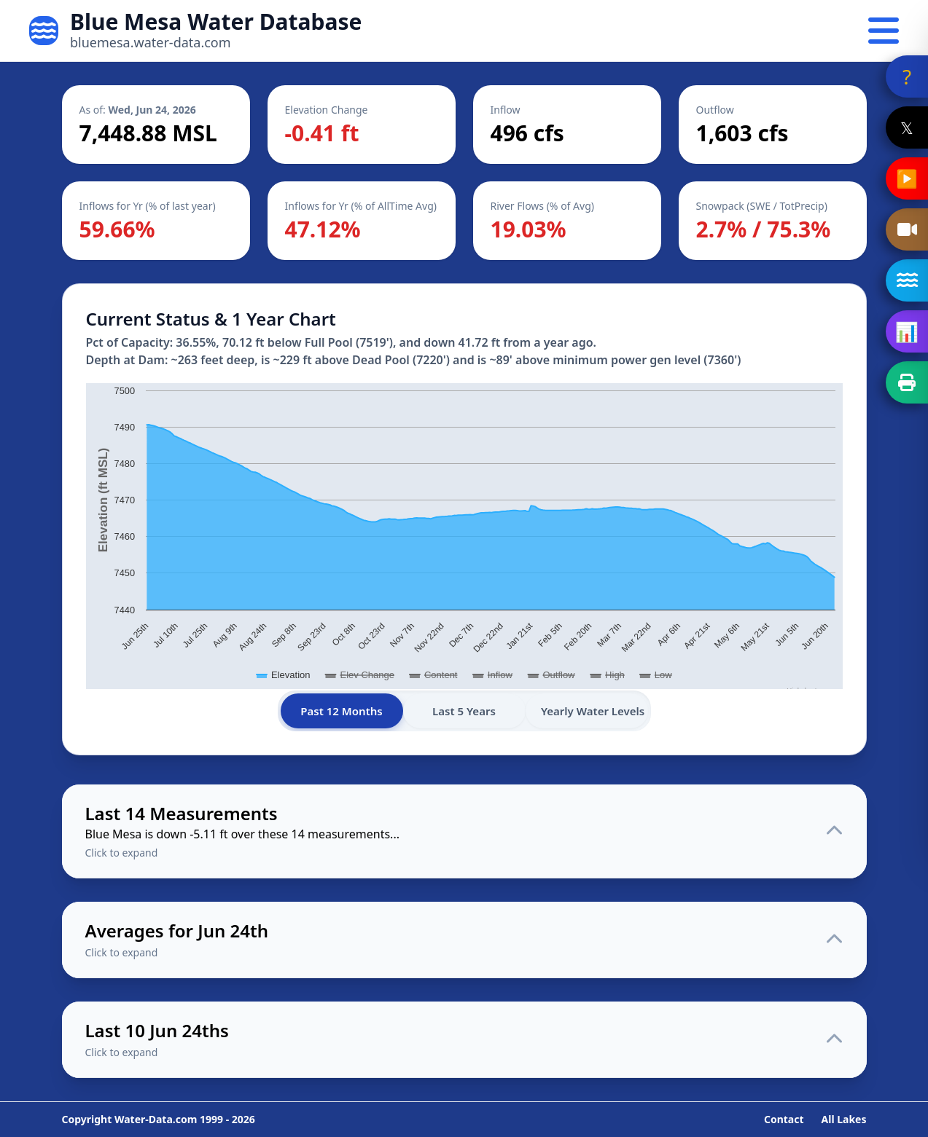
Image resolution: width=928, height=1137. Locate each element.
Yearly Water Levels (594, 711)
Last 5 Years (464, 711)
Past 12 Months (341, 711)
